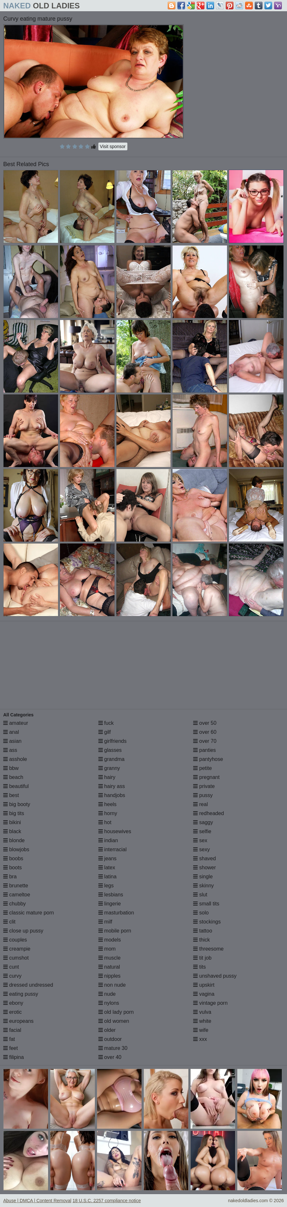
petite (202, 768)
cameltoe (16, 894)
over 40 (110, 1057)
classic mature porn (28, 912)
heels (107, 804)
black (12, 831)
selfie (202, 831)
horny (107, 813)
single (203, 876)
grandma (111, 759)
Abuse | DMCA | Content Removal (37, 1200)
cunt (11, 967)
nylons (108, 1003)
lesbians (110, 894)
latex (106, 867)
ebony (13, 1003)
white (202, 1021)
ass (10, 750)
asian (12, 741)
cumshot (16, 958)
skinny (203, 885)
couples (15, 940)
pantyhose (208, 759)
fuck (106, 723)
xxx (200, 1039)
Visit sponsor (113, 146)
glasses (110, 750)
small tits (206, 903)
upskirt (203, 985)
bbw (11, 768)
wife (200, 1030)
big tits (13, 813)
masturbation (116, 912)
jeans (107, 858)
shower (204, 867)
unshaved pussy (214, 976)
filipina (13, 1057)
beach (13, 777)
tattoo (202, 930)
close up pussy (23, 930)
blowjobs (16, 849)
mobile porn (114, 930)
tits (199, 967)
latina (107, 876)
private (203, 786)
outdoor (110, 1039)
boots (12, 867)
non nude (112, 985)
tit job (202, 958)
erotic (12, 1012)
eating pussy (20, 994)
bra (10, 876)
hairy (106, 777)
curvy (12, 976)
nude (107, 994)
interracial (112, 849)
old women (113, 1021)
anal (11, 732)
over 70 (204, 741)
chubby (14, 903)
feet (10, 1048)
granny (109, 768)
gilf (104, 732)
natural (109, 967)
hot (105, 822)
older (107, 1030)
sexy (201, 849)
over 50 (204, 723)
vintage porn (210, 1003)
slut (200, 894)
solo (201, 912)
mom (107, 949)
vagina (203, 994)
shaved (204, 858)
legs (106, 885)
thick (201, 940)
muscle (109, 958)
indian (108, 840)
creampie (16, 949)
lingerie (109, 903)
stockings (207, 921)
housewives (114, 831)
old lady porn (116, 1012)
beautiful (16, 786)
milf (105, 921)
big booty (16, 804)
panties (204, 750)
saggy (203, 822)
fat (9, 1039)
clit (9, 921)
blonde (14, 840)
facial (12, 1030)
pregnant (206, 777)
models (109, 940)
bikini (12, 822)
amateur (15, 723)
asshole (15, 759)
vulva (202, 1012)
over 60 (204, 732)
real (200, 804)
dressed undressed (28, 985)
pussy (203, 795)
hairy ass (111, 786)
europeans (18, 1021)
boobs (13, 858)
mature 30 (112, 1048)
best (11, 795)
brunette (15, 885)
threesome (208, 949)
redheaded (208, 813)
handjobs (111, 795)
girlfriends (112, 741)
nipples (109, 976)
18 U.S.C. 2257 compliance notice (107, 1200)
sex (200, 840)
